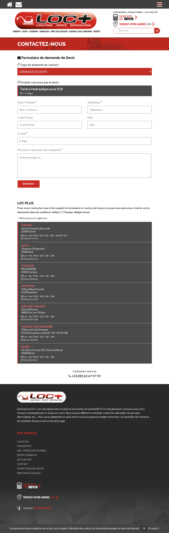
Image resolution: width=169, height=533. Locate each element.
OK (144, 528)
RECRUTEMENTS (27, 454)
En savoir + (153, 528)
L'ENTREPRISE (119, 12)
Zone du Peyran (29, 309)
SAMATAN (27, 286)
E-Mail (22, 133)
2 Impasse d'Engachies (33, 248)
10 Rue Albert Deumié (32, 289)
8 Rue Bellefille (28, 268)
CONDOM (27, 265)
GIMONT (27, 225)
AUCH (25, 245)
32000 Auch (27, 251)
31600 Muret (27, 353)
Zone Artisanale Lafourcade (35, 228)
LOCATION (23, 441)
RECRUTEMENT (135, 12)
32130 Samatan (29, 292)
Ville (90, 117)
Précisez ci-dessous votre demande (40, 149)
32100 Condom (29, 272)
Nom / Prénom (27, 102)
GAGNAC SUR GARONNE (37, 326)
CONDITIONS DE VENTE (30, 468)
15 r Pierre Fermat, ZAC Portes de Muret (42, 350)
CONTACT (23, 463)
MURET (26, 346)
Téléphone (94, 102)
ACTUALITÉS (151, 12)
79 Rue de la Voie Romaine (34, 329)
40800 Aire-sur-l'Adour (33, 312)
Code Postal (25, 117)
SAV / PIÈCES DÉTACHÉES (31, 450)
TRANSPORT (24, 446)
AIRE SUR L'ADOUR (33, 306)
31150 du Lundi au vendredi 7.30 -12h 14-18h (44, 332)
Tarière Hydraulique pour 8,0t (41, 89)
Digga (30, 93)
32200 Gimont (28, 231)
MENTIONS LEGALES (29, 472)
